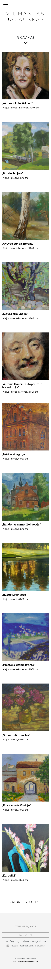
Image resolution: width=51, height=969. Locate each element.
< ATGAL (16, 902)
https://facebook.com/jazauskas (26, 945)
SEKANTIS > (33, 902)
